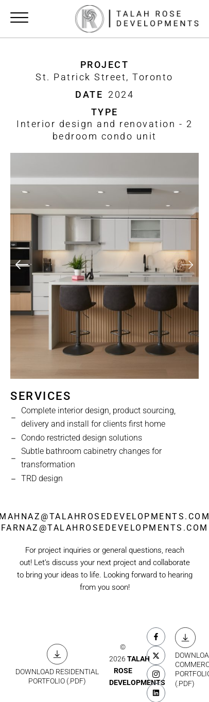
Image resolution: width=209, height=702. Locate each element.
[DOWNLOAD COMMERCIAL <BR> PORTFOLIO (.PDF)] (185, 637)
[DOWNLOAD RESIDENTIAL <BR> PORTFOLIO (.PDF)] (57, 654)
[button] (21, 265)
